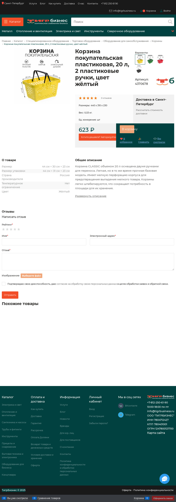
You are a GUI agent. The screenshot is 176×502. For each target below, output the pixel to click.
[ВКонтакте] (121, 405)
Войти (167, 10)
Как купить (55, 3)
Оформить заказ (163, 498)
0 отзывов (106, 98)
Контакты (92, 3)
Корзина (139, 498)
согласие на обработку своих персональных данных (87, 284)
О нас (81, 3)
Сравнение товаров (49, 498)
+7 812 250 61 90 (109, 3)
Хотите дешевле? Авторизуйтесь (99, 137)
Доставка (69, 3)
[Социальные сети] (164, 479)
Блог (43, 3)
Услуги (33, 3)
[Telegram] (121, 415)
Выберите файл (31, 275)
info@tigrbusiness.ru (122, 10)
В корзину (128, 129)
